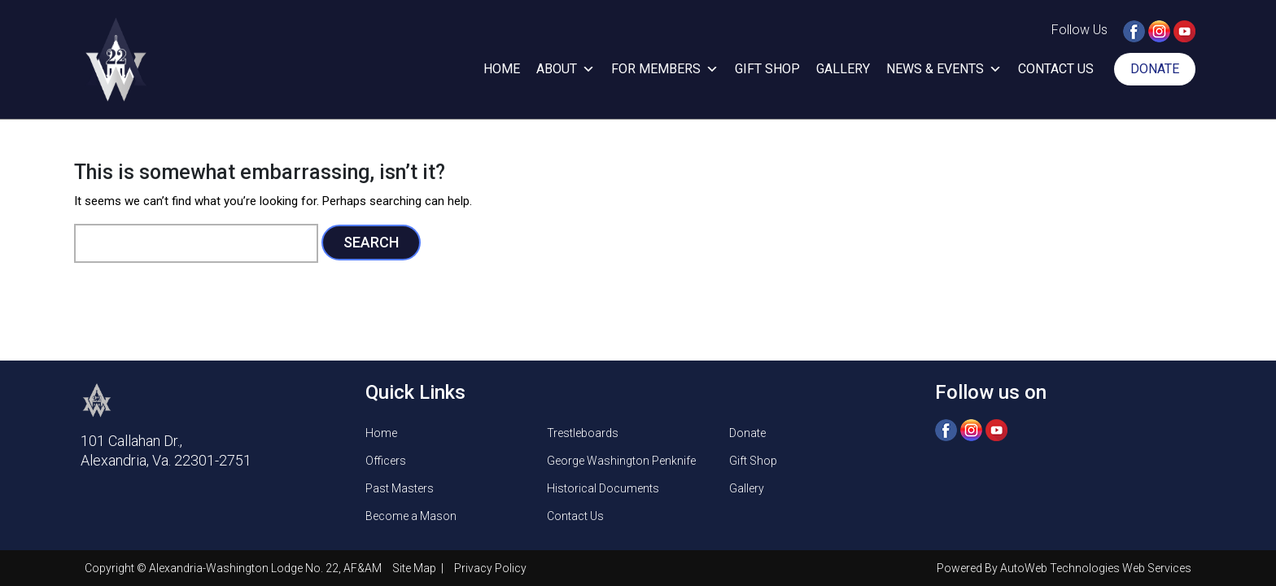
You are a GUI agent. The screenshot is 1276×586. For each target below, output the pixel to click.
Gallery (843, 69)
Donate (1154, 69)
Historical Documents (603, 488)
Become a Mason (411, 516)
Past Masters (399, 488)
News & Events (944, 69)
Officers (385, 460)
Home (501, 69)
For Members (665, 69)
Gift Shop (767, 69)
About (565, 69)
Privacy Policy (490, 568)
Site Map (415, 568)
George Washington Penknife (621, 460)
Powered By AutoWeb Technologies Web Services (1064, 568)
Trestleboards (582, 433)
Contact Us (1056, 69)
